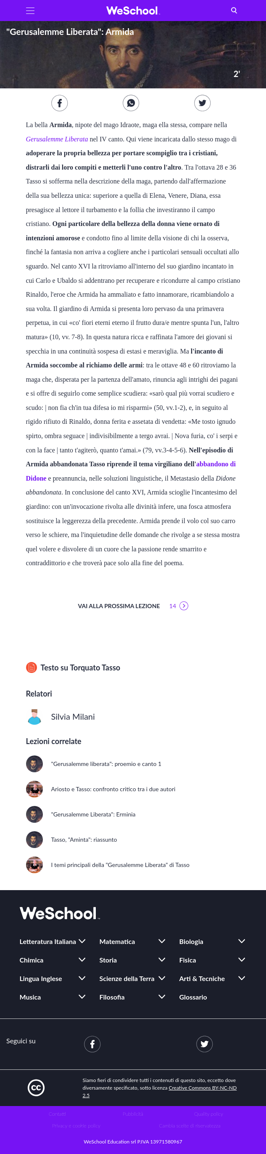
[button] (30, 10)
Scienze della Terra (127, 978)
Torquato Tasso (95, 667)
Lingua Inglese (41, 978)
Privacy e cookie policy (76, 1125)
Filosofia (112, 997)
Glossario (193, 997)
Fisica (187, 960)
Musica (30, 997)
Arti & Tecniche (202, 978)
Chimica (32, 960)
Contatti (57, 1114)
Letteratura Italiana (48, 941)
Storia (108, 960)
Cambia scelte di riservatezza (189, 1125)
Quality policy (208, 1114)
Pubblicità (133, 1114)
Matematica (117, 941)
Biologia (191, 941)
